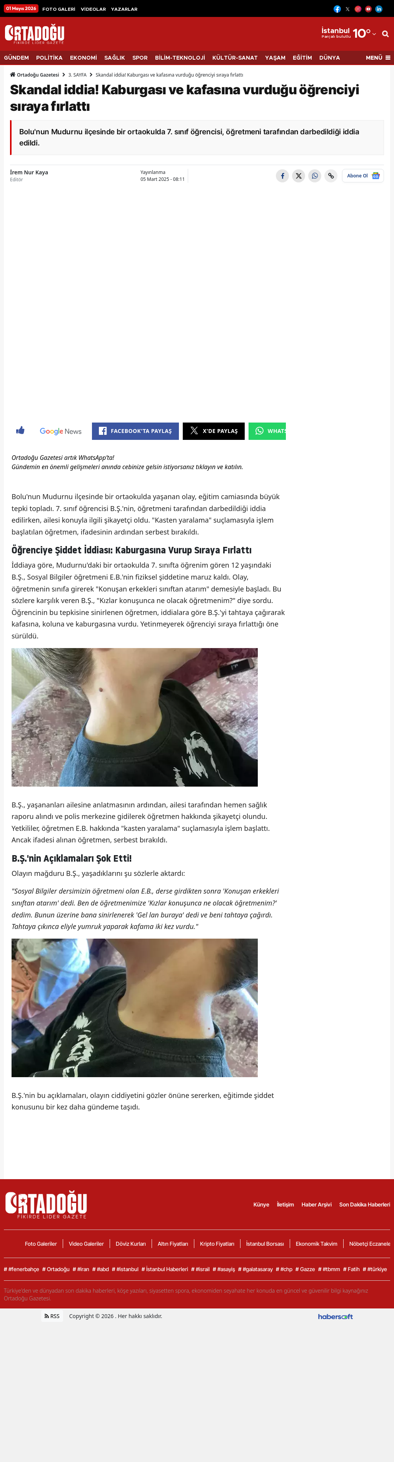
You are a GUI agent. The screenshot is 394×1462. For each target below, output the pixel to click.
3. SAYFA (77, 75)
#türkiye (375, 1269)
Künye (261, 1204)
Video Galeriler (86, 1243)
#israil (200, 1269)
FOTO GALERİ (58, 9)
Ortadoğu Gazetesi (34, 74)
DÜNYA (329, 58)
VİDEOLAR (93, 9)
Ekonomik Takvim (316, 1243)
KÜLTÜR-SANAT (235, 58)
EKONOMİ (83, 58)
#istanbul (125, 1269)
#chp (284, 1269)
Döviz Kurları (131, 1243)
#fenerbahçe (21, 1269)
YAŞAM (275, 58)
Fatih (351, 1269)
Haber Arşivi (317, 1204)
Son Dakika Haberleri (364, 1204)
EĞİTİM (302, 58)
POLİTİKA (49, 58)
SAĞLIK (114, 58)
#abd (100, 1269)
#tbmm (329, 1269)
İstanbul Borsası (265, 1243)
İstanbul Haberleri (165, 1269)
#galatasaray (255, 1269)
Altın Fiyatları (173, 1243)
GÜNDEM (16, 58)
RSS (52, 1316)
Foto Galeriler (41, 1243)
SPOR (140, 58)
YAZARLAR (124, 9)
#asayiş (224, 1269)
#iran (81, 1269)
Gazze (305, 1269)
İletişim (285, 1204)
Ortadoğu (56, 1269)
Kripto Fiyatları (217, 1243)
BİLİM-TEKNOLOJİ (180, 58)
